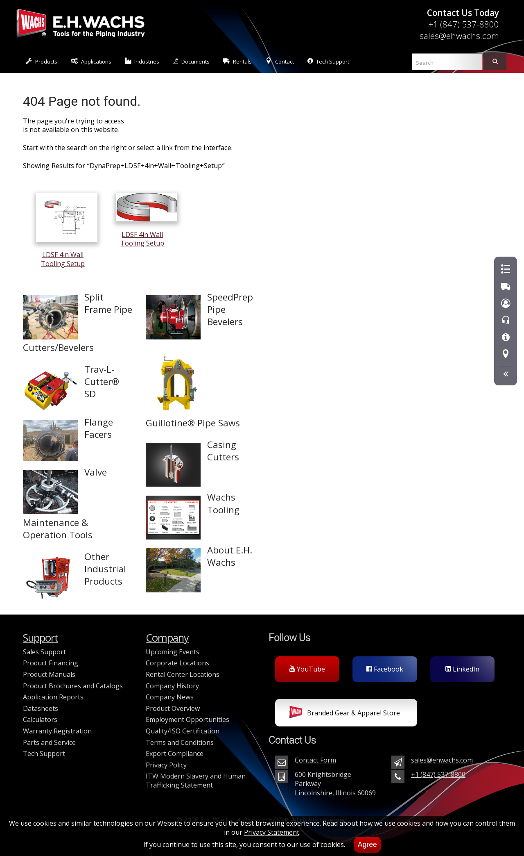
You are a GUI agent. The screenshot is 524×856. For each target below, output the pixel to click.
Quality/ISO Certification (182, 730)
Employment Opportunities (187, 719)
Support (40, 638)
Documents (191, 61)
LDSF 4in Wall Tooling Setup (66, 254)
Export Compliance (174, 753)
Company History (172, 685)
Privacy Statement (271, 832)
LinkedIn (462, 669)
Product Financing (50, 662)
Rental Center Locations (182, 674)
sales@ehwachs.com (459, 35)
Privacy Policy (166, 764)
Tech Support (328, 61)
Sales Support (44, 651)
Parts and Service (49, 742)
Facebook (384, 669)
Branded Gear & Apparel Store (344, 713)
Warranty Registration (57, 730)
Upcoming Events (172, 651)
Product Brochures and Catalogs (73, 685)
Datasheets (40, 708)
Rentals (237, 61)
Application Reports (53, 696)
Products (41, 61)
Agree (367, 844)
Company (167, 638)
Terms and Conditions (180, 742)
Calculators (40, 719)
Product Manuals (49, 674)
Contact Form (315, 760)
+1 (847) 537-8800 (463, 24)
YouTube (307, 669)
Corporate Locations (177, 662)
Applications (91, 61)
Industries (142, 61)
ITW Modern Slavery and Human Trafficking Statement (196, 781)
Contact (279, 61)
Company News (170, 696)
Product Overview (173, 708)
